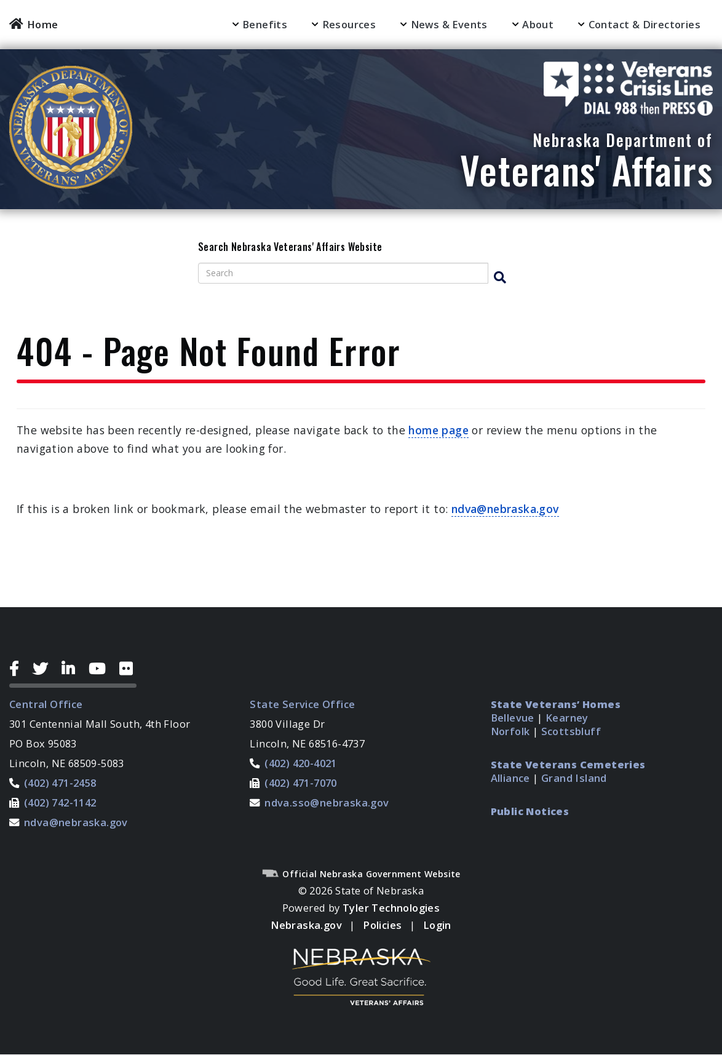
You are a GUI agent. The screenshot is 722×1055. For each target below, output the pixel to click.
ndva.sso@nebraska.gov (326, 802)
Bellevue (512, 718)
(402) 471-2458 (60, 783)
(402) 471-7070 (300, 783)
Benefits (264, 24)
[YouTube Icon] (102, 668)
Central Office (46, 704)
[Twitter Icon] (45, 668)
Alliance (510, 778)
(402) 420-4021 (300, 763)
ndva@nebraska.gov (505, 508)
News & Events (449, 24)
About (537, 24)
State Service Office (302, 704)
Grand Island (574, 778)
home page (438, 430)
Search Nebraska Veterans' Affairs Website (290, 247)
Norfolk (510, 731)
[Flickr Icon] (128, 668)
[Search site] (343, 273)
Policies (382, 925)
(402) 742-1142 (60, 802)
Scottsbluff (571, 731)
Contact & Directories (644, 24)
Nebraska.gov (306, 925)
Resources (349, 24)
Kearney (567, 718)
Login (437, 925)
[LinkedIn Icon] (72, 668)
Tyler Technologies (391, 908)
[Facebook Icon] (18, 668)
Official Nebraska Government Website (361, 874)
